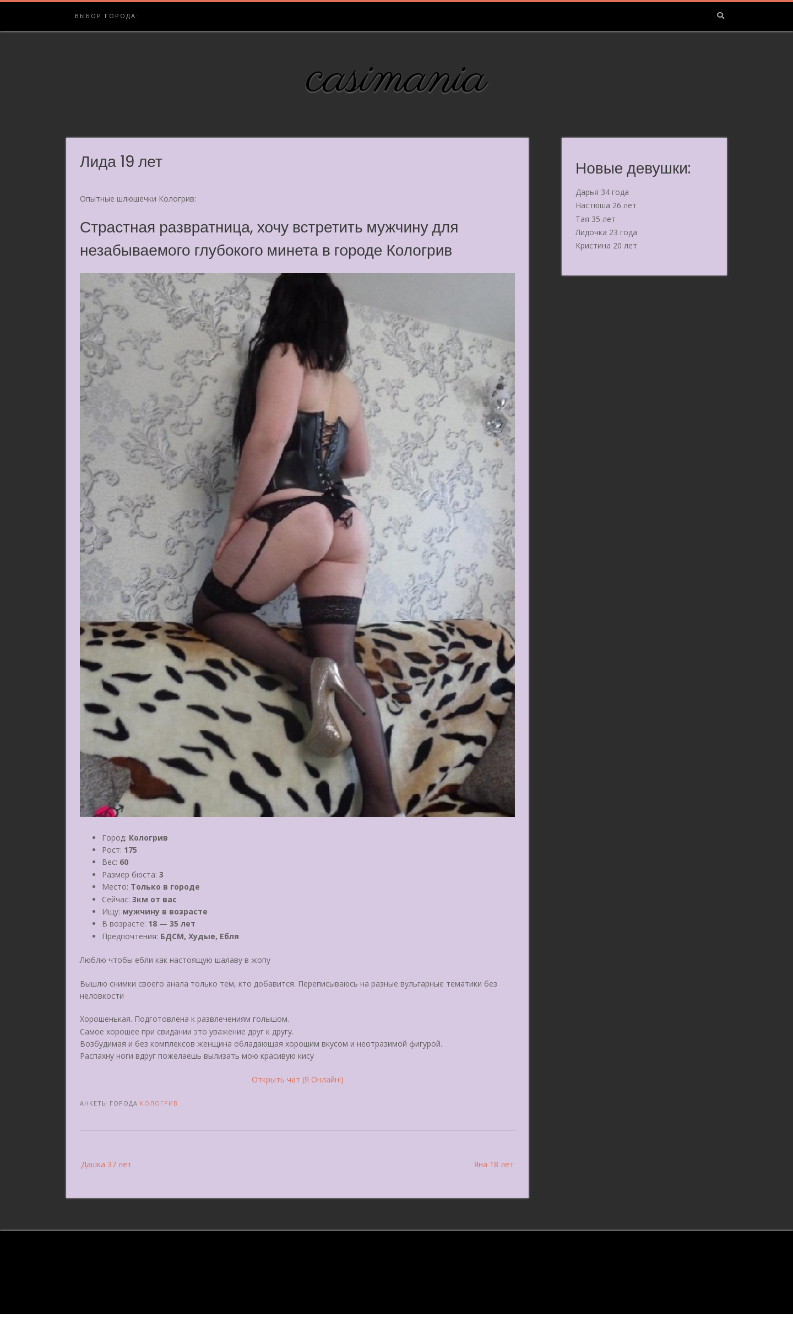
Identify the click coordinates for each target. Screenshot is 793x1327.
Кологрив (159, 1103)
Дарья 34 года (602, 192)
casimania (397, 79)
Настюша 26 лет (606, 205)
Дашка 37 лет (106, 1164)
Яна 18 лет (494, 1164)
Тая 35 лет (595, 219)
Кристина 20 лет (606, 245)
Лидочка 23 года (606, 232)
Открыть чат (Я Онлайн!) (298, 1079)
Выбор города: (107, 16)
